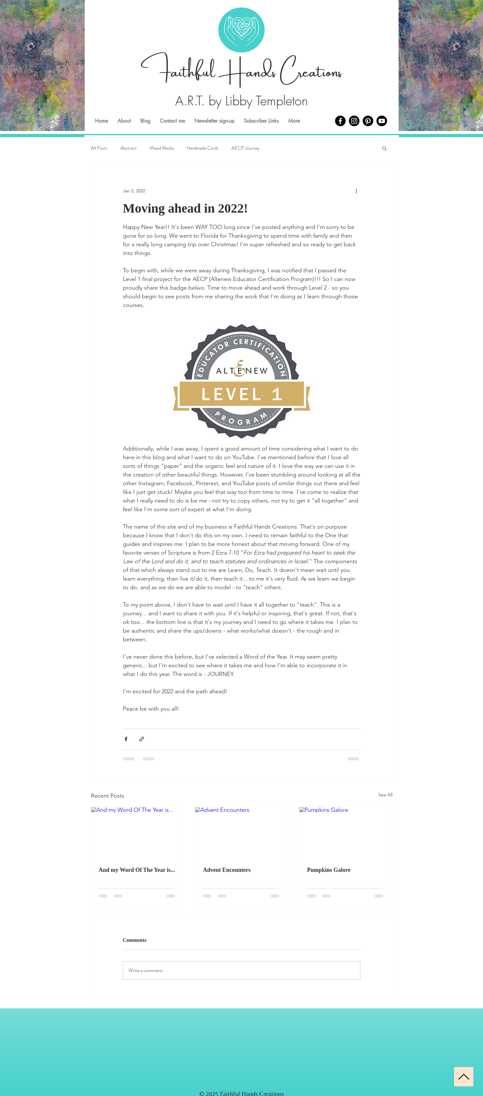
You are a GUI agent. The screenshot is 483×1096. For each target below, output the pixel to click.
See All (385, 795)
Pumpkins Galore (328, 870)
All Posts (99, 148)
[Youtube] (381, 121)
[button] (384, 148)
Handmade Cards (202, 148)
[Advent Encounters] (241, 833)
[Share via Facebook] (126, 739)
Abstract (128, 148)
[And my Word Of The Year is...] (137, 833)
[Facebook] (340, 121)
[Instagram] (354, 121)
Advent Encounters (227, 870)
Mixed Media (162, 148)
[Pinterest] (368, 121)
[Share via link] (142, 739)
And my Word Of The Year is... (137, 870)
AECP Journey (245, 148)
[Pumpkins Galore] (345, 833)
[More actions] (356, 191)
